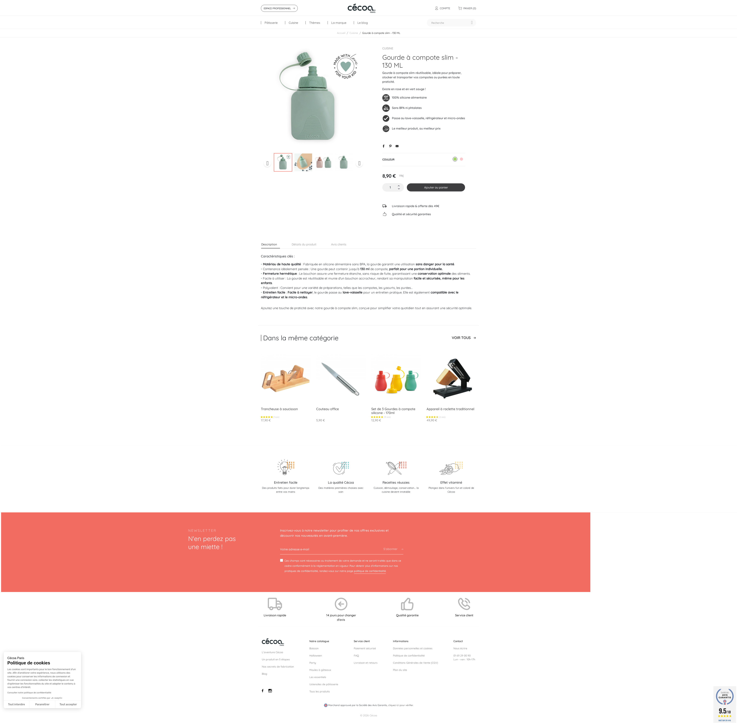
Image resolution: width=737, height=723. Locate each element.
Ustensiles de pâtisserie (323, 684)
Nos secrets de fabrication (278, 666)
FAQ (356, 655)
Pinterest (390, 146)
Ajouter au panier (436, 187)
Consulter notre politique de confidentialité (29, 692)
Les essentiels (317, 677)
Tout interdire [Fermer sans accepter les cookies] (16, 704)
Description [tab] (269, 244)
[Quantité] (390, 187)
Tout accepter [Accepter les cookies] (68, 704)
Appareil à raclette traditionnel (450, 409)
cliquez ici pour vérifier (400, 705)
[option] (313, 98)
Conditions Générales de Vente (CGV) (415, 662)
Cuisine (387, 48)
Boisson (314, 648)
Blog (264, 673)
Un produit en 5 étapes (276, 659)
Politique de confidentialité (409, 655)
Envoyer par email (397, 146)
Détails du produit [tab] (304, 244)
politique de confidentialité (370, 571)
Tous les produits (319, 691)
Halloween (315, 655)
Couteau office (327, 409)
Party (312, 662)
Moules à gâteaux (320, 670)
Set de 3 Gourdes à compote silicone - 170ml (393, 411)
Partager (383, 146)
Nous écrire (460, 648)
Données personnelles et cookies (412, 648)
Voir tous (461, 338)
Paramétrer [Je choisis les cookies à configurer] (42, 704)
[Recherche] (451, 23)
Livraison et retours (366, 662)
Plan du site (400, 670)
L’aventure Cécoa (272, 652)
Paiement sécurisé (365, 648)
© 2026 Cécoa (368, 715)
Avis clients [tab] (338, 244)
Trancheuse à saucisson (279, 409)
